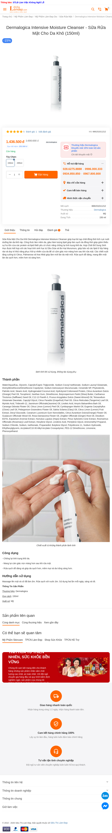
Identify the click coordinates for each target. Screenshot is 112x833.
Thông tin (25, 230)
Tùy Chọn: (11, 157)
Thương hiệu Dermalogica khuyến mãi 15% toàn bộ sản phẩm (86, 148)
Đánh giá (54, 230)
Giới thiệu (10, 230)
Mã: (90, 131)
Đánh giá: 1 (31, 131)
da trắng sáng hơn (63, 568)
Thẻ (67, 230)
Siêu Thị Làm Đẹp (59, 823)
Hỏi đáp (38, 230)
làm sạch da (78, 242)
